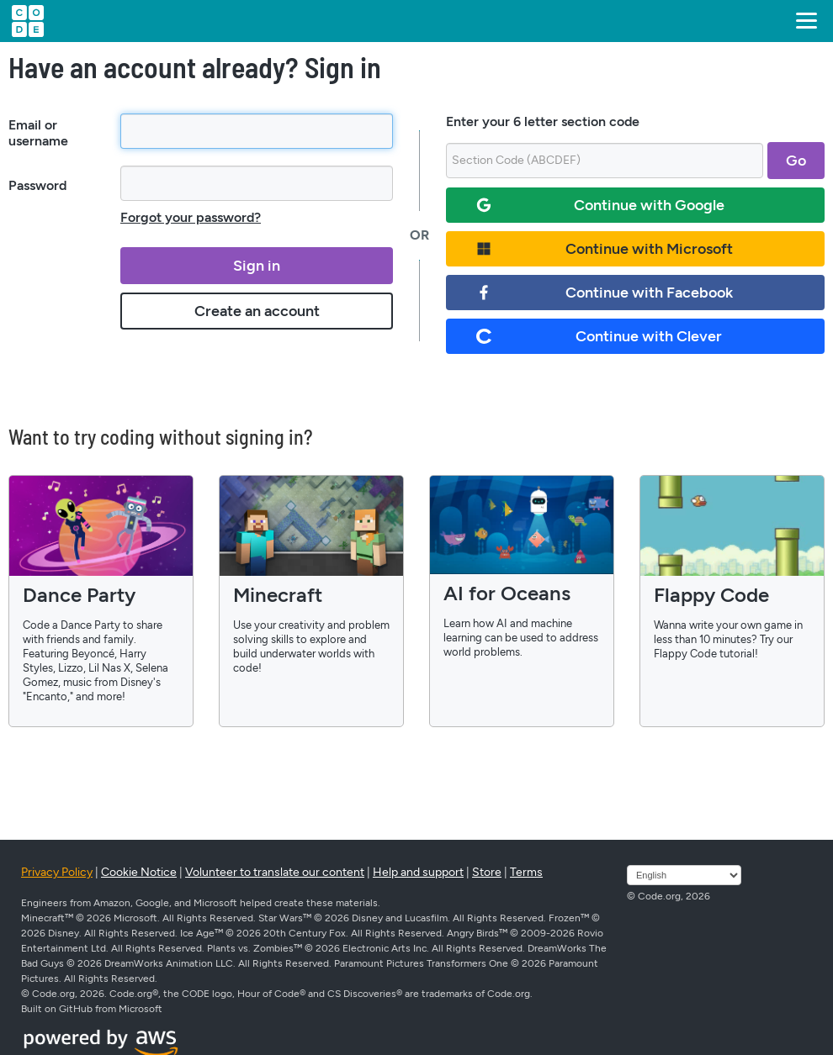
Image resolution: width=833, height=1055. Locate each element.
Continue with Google (600, 205)
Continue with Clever (599, 336)
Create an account (257, 311)
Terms (526, 872)
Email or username (38, 133)
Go (796, 160)
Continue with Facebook (604, 292)
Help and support (418, 872)
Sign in (256, 265)
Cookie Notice (139, 872)
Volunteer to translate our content (274, 872)
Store (486, 872)
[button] (803, 21)
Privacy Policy (57, 872)
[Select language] (684, 875)
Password (37, 185)
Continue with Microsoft (604, 249)
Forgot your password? (190, 217)
